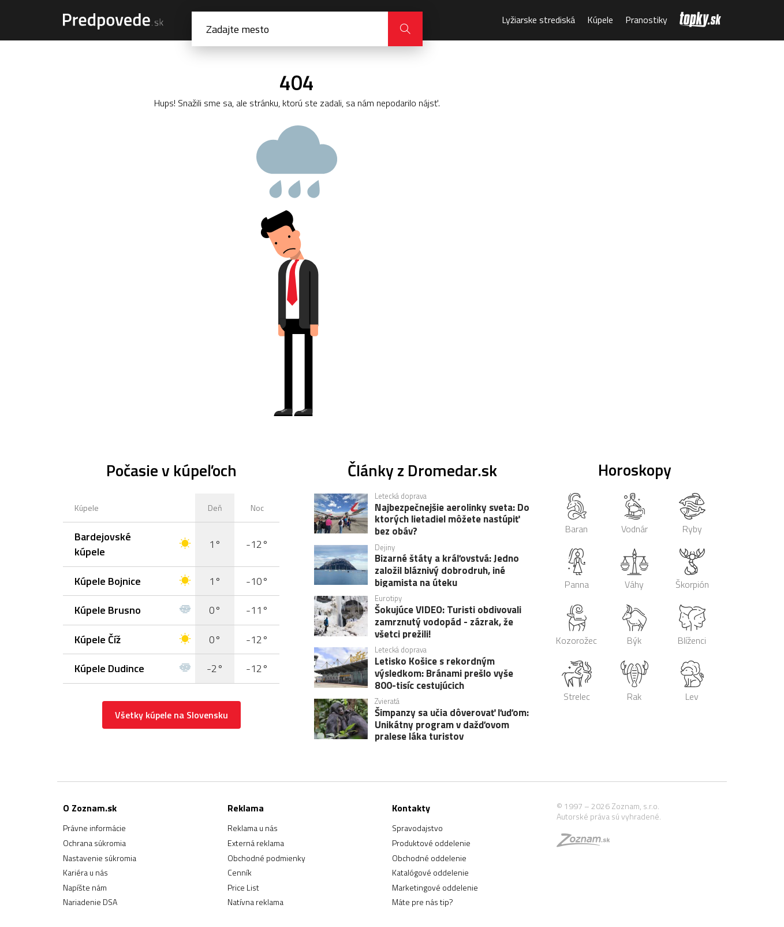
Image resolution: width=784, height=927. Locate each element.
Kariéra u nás (85, 872)
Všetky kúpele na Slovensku (171, 715)
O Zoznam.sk (90, 808)
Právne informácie (94, 828)
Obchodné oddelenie (429, 858)
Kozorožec (576, 626)
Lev (692, 682)
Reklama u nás (252, 828)
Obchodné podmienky (266, 858)
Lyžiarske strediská (538, 20)
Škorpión (692, 569)
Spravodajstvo (417, 828)
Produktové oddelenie (431, 843)
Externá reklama (255, 843)
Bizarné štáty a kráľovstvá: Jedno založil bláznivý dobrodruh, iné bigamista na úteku (447, 570)
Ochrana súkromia (94, 843)
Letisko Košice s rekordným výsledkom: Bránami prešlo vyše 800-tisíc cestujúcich (444, 672)
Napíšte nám (85, 887)
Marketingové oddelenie (435, 887)
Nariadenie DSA (90, 902)
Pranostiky (646, 20)
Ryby (692, 514)
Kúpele (600, 20)
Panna (577, 569)
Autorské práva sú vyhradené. (609, 816)
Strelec (576, 682)
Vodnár (634, 514)
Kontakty (411, 808)
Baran (576, 514)
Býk (634, 626)
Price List (243, 887)
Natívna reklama (255, 902)
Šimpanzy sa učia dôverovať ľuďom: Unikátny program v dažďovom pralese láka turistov (452, 724)
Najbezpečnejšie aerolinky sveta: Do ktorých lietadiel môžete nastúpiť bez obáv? (452, 519)
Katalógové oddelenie (430, 872)
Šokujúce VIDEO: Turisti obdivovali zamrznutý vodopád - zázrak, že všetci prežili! (448, 621)
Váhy (634, 569)
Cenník (239, 872)
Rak (635, 682)
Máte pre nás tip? (422, 902)
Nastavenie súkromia (99, 858)
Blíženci (692, 626)
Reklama (245, 808)
